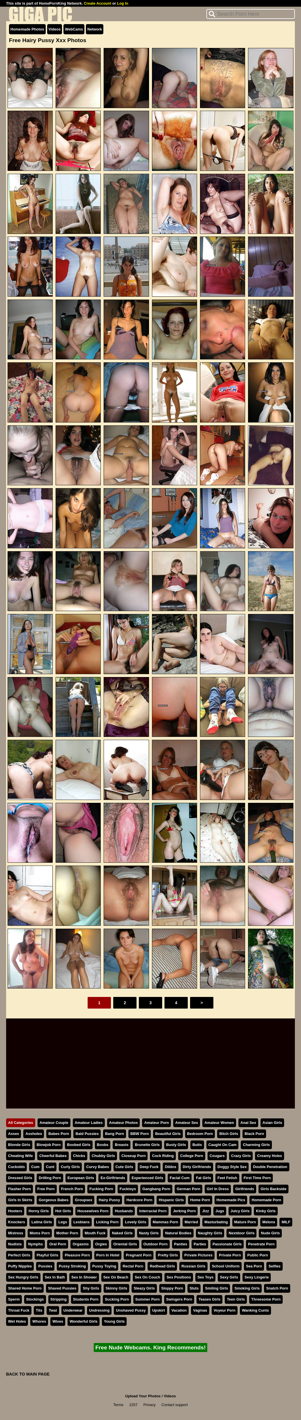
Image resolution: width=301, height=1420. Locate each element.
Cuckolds (16, 1167)
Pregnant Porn (138, 1255)
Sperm (14, 1299)
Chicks (79, 1156)
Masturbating (216, 1222)
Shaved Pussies (62, 1288)
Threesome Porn (266, 1299)
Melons (268, 1222)
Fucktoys (128, 1189)
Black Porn (254, 1133)
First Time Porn (257, 1178)
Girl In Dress (218, 1189)
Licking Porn (107, 1222)
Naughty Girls (210, 1233)
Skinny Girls (117, 1288)
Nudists (15, 1244)
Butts (197, 1145)
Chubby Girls (103, 1156)
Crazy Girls (241, 1156)
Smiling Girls (216, 1288)
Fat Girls (203, 1178)
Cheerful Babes (53, 1156)
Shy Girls (91, 1288)
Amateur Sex (186, 1122)
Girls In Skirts (20, 1200)
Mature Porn (245, 1222)
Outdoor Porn (156, 1244)
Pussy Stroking (72, 1266)
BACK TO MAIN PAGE (28, 1374)
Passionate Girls (227, 1244)
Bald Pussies (87, 1133)
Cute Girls (124, 1167)
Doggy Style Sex (232, 1167)
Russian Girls (193, 1266)
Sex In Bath (55, 1277)
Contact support (174, 1405)
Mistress (15, 1233)
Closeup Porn (133, 1156)
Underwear (73, 1310)
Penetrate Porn (261, 1244)
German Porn (188, 1189)
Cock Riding (163, 1156)
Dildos (170, 1167)
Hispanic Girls (171, 1200)
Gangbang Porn (156, 1189)
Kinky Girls (266, 1211)
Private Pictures (198, 1255)
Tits (39, 1310)
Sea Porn (254, 1266)
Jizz (205, 1211)
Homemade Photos (27, 29)
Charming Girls (256, 1145)
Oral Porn (57, 1244)
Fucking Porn (101, 1189)
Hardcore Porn (139, 1200)
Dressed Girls (20, 1178)
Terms (118, 1405)
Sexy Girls (229, 1277)
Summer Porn (147, 1299)
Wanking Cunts (255, 1310)
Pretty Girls (168, 1255)
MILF (285, 1222)
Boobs (103, 1145)
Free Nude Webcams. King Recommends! (150, 1347)
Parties (200, 1244)
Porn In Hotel (108, 1255)
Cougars (217, 1156)
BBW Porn (139, 1133)
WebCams (74, 29)
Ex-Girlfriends (112, 1178)
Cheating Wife (20, 1156)
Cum (35, 1167)
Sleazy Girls (144, 1288)
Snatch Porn (277, 1288)
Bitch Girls (228, 1133)
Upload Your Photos (143, 1396)
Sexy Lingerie (257, 1277)
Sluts (194, 1288)
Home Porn (200, 1200)
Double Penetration (270, 1167)
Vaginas (200, 1310)
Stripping (58, 1299)
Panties (180, 1244)
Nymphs (35, 1244)
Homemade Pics (231, 1200)
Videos (55, 29)
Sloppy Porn (172, 1288)
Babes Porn (58, 1133)
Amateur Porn (156, 1122)
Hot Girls (63, 1211)
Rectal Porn (133, 1266)
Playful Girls (48, 1255)
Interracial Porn (153, 1211)
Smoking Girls (247, 1288)
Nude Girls (270, 1233)
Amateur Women (219, 1122)
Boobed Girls (78, 1145)
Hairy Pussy (109, 1200)
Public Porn (257, 1255)
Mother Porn (67, 1233)
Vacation (179, 1310)
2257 (133, 1405)
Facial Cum (180, 1178)
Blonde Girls (19, 1145)
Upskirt (158, 1310)
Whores (39, 1321)
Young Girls (114, 1321)
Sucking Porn (117, 1299)
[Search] (250, 14)
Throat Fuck (18, 1310)
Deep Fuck (149, 1167)
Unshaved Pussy (131, 1310)
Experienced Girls (147, 1178)
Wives (57, 1321)
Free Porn (46, 1189)
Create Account (97, 3)
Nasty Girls (149, 1233)
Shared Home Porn (25, 1288)
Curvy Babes (97, 1167)
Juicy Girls (240, 1211)
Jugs (219, 1211)
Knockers (16, 1222)
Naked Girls (122, 1233)
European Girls (81, 1178)
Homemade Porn (266, 1200)
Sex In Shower (84, 1277)
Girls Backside (273, 1189)
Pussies (45, 1266)
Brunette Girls (147, 1145)
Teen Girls (236, 1299)
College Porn (191, 1156)
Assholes (33, 1133)
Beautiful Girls (167, 1133)
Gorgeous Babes (53, 1200)
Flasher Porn (19, 1189)
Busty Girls (176, 1145)
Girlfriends (244, 1189)
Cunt (50, 1167)
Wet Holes (17, 1321)
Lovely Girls (135, 1222)
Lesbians (81, 1222)
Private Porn (230, 1255)
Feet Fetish (227, 1178)
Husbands (124, 1211)
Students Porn (85, 1299)
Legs (62, 1222)
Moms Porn (40, 1233)
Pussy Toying (104, 1266)
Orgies (101, 1244)
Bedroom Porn (200, 1133)
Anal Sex (248, 1122)
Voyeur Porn (225, 1310)
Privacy (150, 1405)
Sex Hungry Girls (23, 1277)
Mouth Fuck (95, 1233)
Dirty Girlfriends (197, 1167)
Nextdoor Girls (241, 1233)
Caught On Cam (222, 1145)
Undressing (99, 1310)
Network (94, 29)
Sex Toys (205, 1277)
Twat (53, 1310)
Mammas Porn (165, 1222)
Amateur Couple (54, 1122)
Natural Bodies (178, 1233)
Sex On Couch (147, 1277)
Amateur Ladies (89, 1122)
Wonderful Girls (84, 1321)
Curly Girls (70, 1167)
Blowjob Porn (49, 1145)
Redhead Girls (162, 1266)
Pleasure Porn (77, 1255)
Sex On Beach (115, 1277)
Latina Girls (41, 1222)
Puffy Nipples (20, 1266)
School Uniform (226, 1266)
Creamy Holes (269, 1156)
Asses (13, 1133)
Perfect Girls (19, 1255)
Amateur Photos (123, 1122)
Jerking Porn (184, 1211)
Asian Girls (272, 1122)
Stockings (35, 1299)
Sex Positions (179, 1277)
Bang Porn (114, 1133)
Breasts (121, 1145)
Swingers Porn (179, 1299)
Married (191, 1222)
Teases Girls (209, 1299)
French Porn (72, 1189)
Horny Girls (39, 1211)
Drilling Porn (50, 1178)
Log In (122, 3)
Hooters (15, 1211)
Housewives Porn (93, 1211)
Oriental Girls (125, 1244)
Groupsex (83, 1200)
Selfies (274, 1266)
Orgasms (80, 1244)
